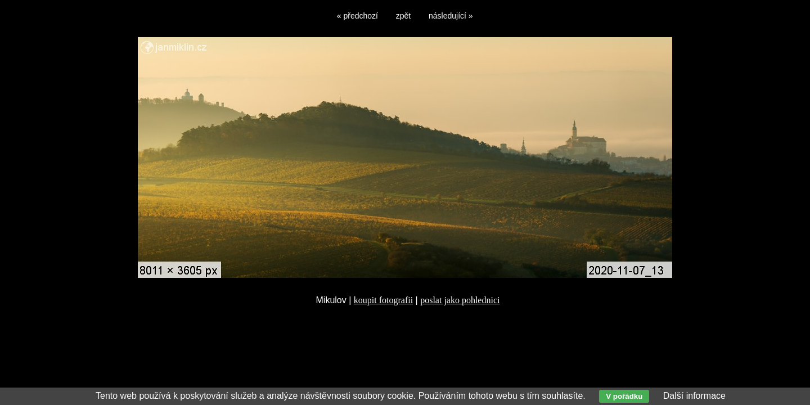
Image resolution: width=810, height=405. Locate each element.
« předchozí (357, 15)
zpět (403, 15)
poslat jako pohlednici (460, 300)
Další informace (694, 395)
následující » (451, 15)
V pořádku (624, 396)
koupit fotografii (383, 300)
